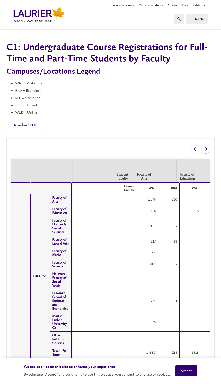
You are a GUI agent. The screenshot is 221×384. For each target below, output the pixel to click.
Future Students (123, 5)
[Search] (178, 19)
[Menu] (196, 19)
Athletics (199, 5)
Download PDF (24, 125)
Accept (186, 370)
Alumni (172, 5)
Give (185, 5)
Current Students (151, 5)
